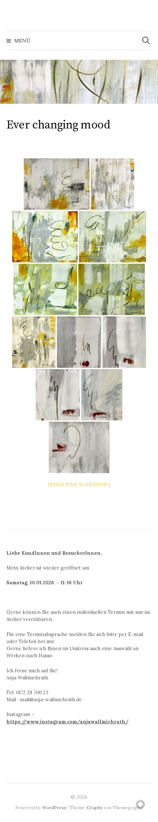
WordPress (54, 807)
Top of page (140, 804)
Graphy (94, 807)
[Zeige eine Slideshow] (79, 484)
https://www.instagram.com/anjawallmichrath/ (67, 722)
